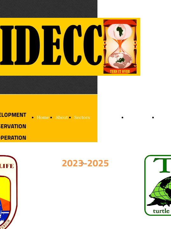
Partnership (139, 117)
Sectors (82, 117)
